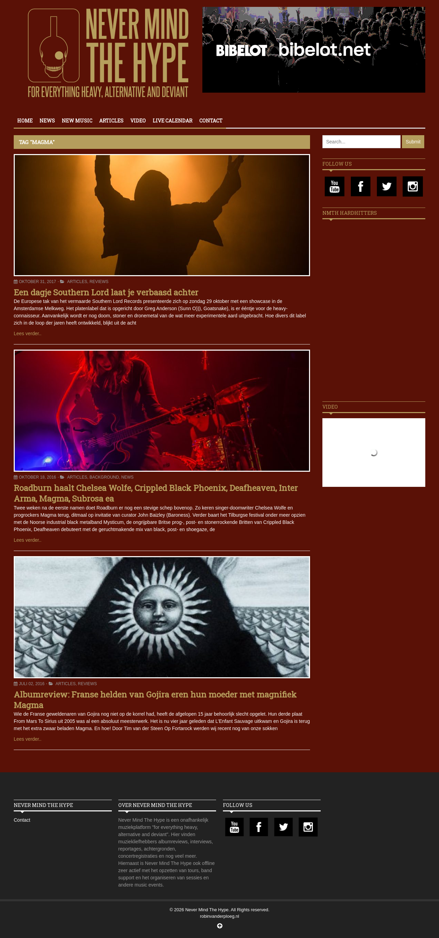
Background (104, 477)
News (47, 120)
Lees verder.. (27, 333)
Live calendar (172, 120)
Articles (111, 120)
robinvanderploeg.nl (219, 916)
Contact (211, 120)
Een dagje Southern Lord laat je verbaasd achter (106, 292)
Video (138, 120)
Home (25, 120)
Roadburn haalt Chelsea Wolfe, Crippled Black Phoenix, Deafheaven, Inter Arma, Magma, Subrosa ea (156, 493)
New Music (77, 120)
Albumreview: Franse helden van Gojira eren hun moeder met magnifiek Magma (155, 700)
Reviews (99, 281)
